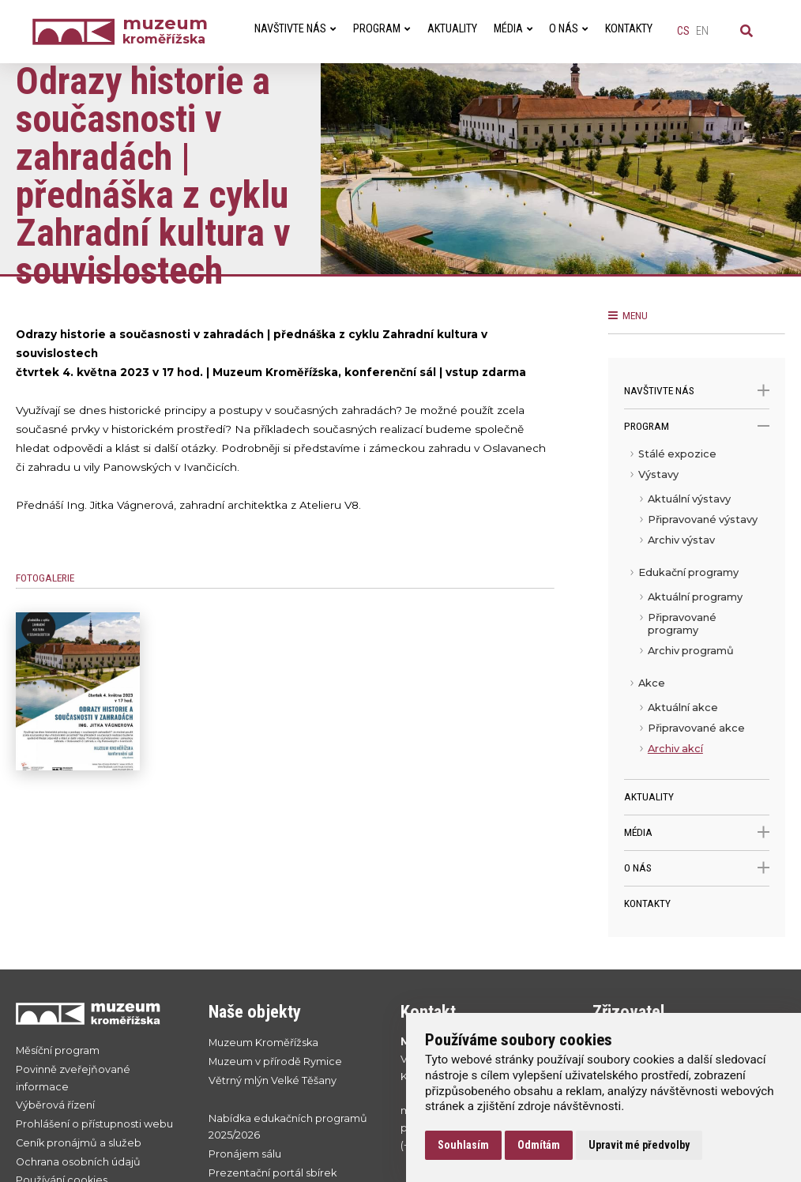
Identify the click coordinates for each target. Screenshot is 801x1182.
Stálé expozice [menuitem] (677, 454)
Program (696, 426)
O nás (696, 868)
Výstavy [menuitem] (658, 474)
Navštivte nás (696, 390)
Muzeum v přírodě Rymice (275, 1061)
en (702, 31)
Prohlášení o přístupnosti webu (94, 1124)
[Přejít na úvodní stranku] (96, 1013)
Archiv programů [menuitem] (691, 651)
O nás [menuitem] (568, 29)
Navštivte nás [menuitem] (295, 29)
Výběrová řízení (55, 1105)
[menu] (696, 611)
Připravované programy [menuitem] (682, 624)
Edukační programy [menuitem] (688, 572)
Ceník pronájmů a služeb (78, 1143)
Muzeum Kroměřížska (263, 1042)
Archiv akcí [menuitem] (675, 749)
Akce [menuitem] (651, 683)
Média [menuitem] (513, 29)
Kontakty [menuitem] (628, 29)
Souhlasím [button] (463, 1145)
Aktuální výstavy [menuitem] (689, 499)
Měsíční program (58, 1050)
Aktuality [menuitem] (452, 29)
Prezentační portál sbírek (273, 1173)
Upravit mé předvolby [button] (639, 1145)
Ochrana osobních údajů (78, 1162)
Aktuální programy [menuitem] (695, 597)
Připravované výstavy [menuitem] (703, 519)
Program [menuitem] (381, 29)
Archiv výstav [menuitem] (681, 540)
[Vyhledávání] (746, 31)
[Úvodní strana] (77, 32)
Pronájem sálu (245, 1154)
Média (696, 832)
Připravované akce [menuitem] (696, 728)
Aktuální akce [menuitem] (683, 707)
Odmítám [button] (538, 1145)
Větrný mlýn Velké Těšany (273, 1080)
